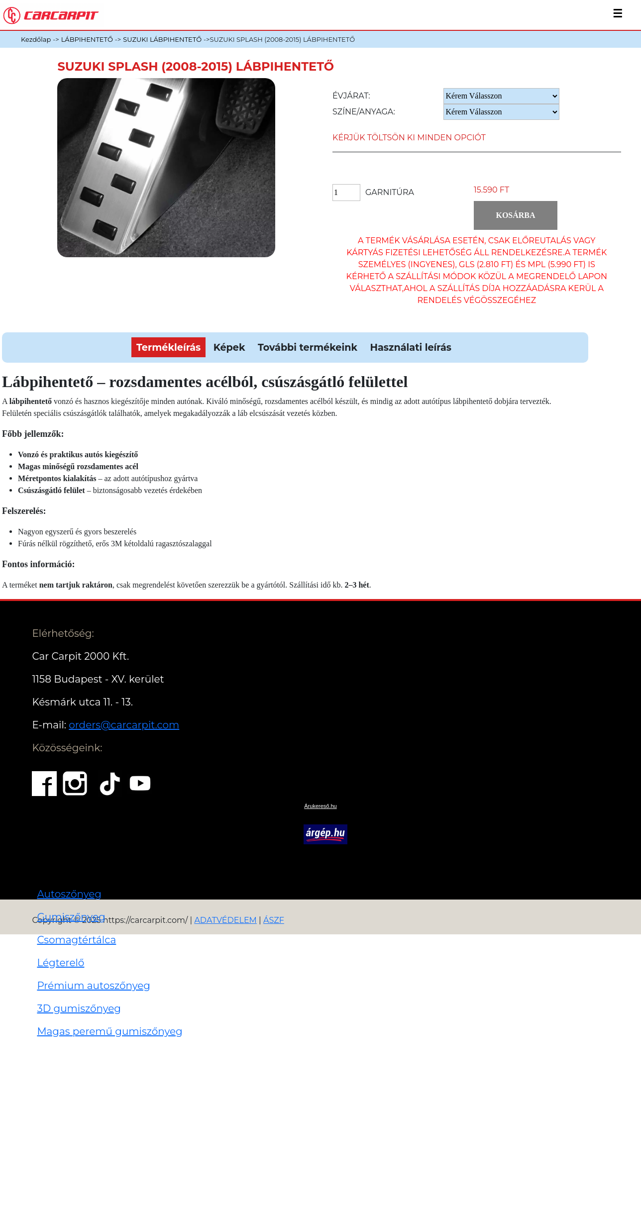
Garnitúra (389, 192)
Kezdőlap (36, 39)
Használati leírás (410, 347)
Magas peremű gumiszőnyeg (109, 1031)
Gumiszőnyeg (71, 917)
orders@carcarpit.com (124, 725)
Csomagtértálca (76, 940)
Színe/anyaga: (363, 111)
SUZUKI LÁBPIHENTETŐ (162, 39)
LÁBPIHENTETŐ (87, 39)
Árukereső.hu (320, 806)
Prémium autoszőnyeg (93, 986)
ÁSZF (273, 920)
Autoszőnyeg (69, 894)
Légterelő (60, 963)
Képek (229, 347)
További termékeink (307, 347)
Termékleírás (168, 347)
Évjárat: (351, 95)
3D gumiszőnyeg (79, 1008)
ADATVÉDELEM (225, 920)
